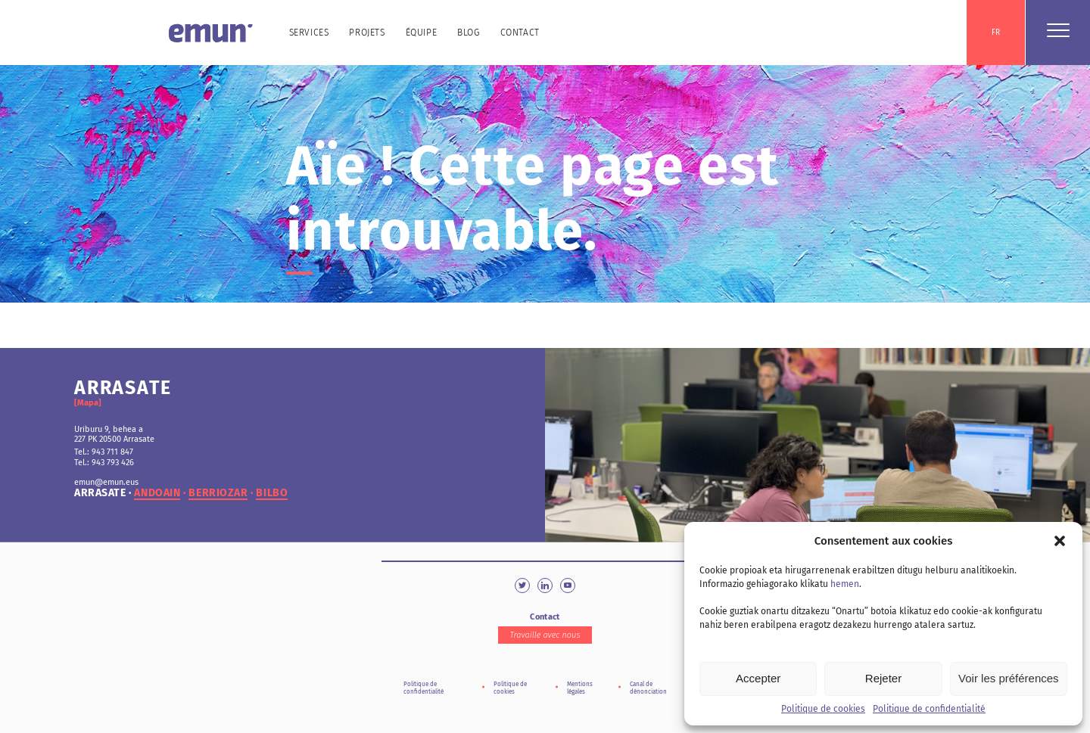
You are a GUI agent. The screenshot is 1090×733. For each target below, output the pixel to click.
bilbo (272, 493)
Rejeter (883, 678)
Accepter (758, 678)
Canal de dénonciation (648, 688)
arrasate (100, 493)
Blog (468, 32)
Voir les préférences (1008, 678)
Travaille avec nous (544, 635)
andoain (157, 493)
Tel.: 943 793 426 (104, 462)
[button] (1059, 540)
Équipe (422, 32)
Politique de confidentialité (929, 708)
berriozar (218, 493)
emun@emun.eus (106, 482)
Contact (520, 32)
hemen (844, 584)
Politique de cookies (823, 708)
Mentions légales (580, 688)
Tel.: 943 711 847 (103, 452)
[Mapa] (87, 403)
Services (309, 32)
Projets (367, 32)
